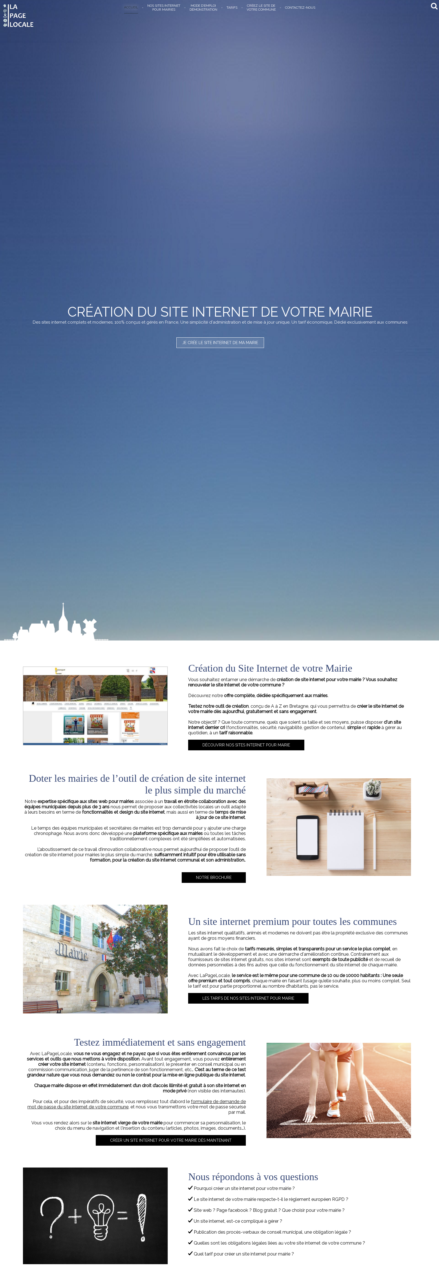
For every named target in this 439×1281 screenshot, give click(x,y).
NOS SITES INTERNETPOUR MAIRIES (163, 7)
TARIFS (231, 8)
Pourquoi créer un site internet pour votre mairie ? (241, 1188)
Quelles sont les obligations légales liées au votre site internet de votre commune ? (276, 1243)
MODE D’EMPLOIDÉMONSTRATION (203, 7)
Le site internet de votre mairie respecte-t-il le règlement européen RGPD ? (268, 1199)
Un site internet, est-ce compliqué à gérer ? (235, 1221)
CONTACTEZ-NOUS (300, 8)
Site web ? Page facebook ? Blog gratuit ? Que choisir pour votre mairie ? (266, 1210)
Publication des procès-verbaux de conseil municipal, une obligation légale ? (269, 1232)
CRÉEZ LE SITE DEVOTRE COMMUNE (261, 7)
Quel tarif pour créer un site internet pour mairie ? (241, 1254)
